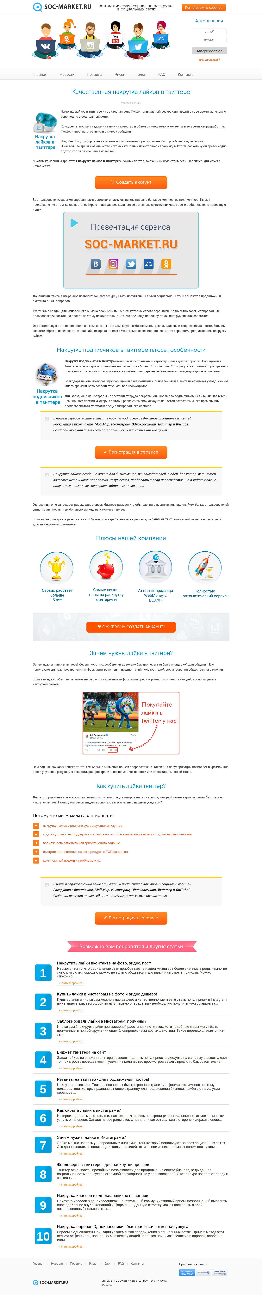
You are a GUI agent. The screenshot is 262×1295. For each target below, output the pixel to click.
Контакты (186, 74)
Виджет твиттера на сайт (81, 1052)
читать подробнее (70, 983)
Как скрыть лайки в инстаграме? (89, 1110)
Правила (94, 74)
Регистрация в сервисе (203, 7)
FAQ (161, 74)
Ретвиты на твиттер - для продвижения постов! (103, 1079)
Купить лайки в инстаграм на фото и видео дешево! (107, 994)
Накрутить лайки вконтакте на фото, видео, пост (104, 963)
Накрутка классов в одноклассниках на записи (102, 1195)
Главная (40, 74)
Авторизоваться (209, 51)
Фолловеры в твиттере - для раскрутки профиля (103, 1164)
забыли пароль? (209, 59)
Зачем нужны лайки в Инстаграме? (91, 1137)
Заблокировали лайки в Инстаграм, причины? (101, 1021)
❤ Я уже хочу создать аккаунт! (131, 627)
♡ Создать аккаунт (131, 182)
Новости (67, 74)
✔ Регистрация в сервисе (131, 452)
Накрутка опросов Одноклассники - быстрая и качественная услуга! (123, 1226)
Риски (120, 74)
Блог (142, 74)
